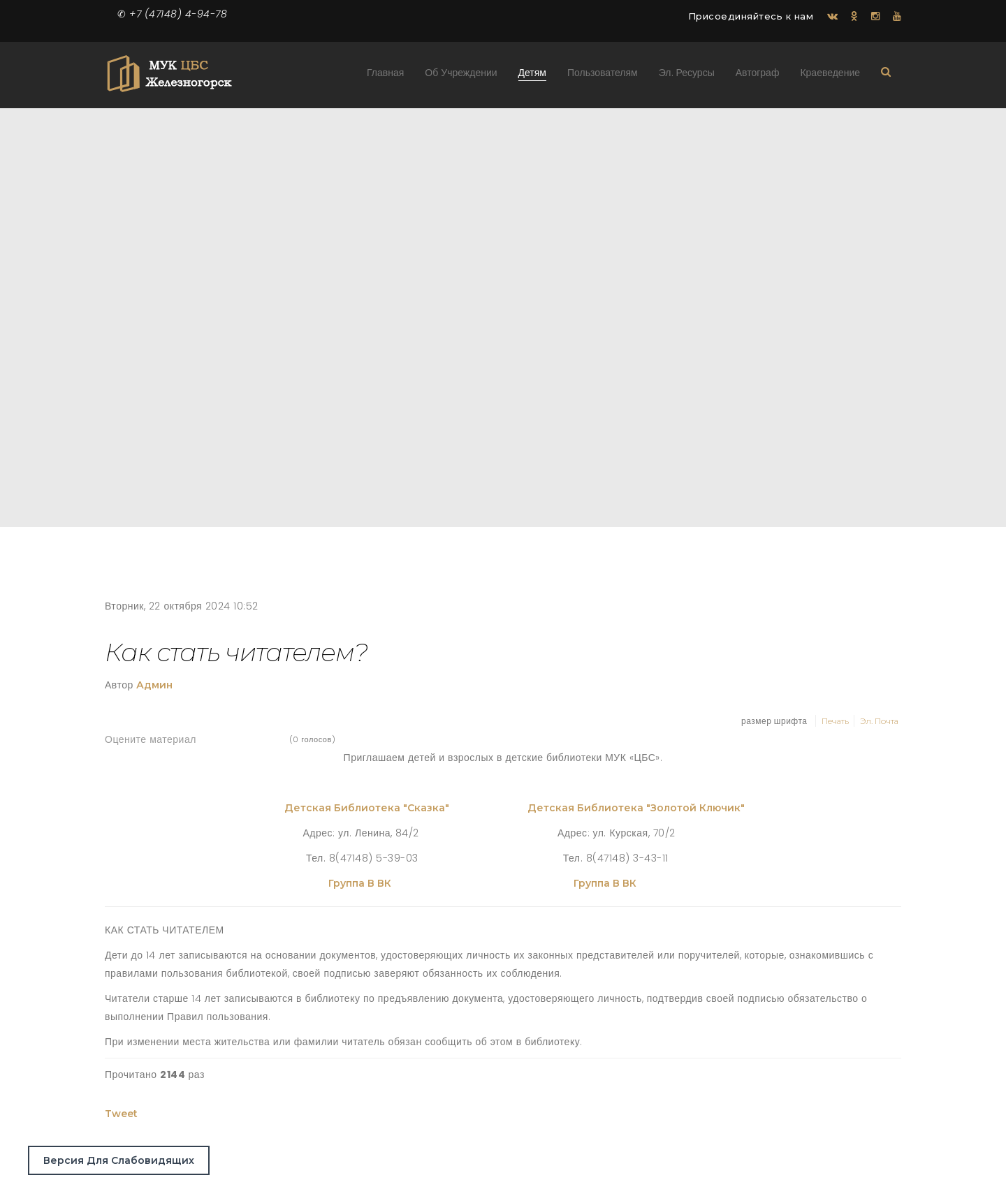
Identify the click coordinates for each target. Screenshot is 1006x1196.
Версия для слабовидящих (118, 1160)
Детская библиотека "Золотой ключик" (636, 808)
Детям (532, 76)
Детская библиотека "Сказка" (366, 808)
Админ (154, 685)
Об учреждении (461, 76)
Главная (385, 76)
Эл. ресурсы (687, 76)
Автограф (758, 76)
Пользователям (602, 76)
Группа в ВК (361, 883)
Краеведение (830, 76)
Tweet (121, 1113)
